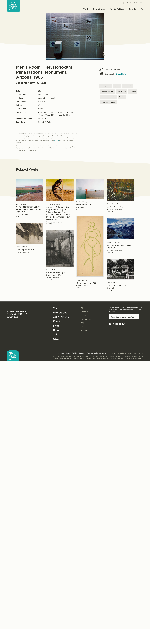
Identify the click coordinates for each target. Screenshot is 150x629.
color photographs (108, 102)
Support (84, 331)
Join (135, 3)
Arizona (122, 97)
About (83, 308)
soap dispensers (107, 91)
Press (83, 327)
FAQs (83, 323)
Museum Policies (71, 353)
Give (141, 3)
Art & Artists (61, 316)
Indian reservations (108, 97)
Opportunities (86, 319)
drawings (132, 91)
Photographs (105, 86)
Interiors (117, 86)
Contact (84, 315)
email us (56, 140)
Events (57, 321)
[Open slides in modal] (104, 55)
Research (84, 312)
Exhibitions (60, 312)
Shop (122, 3)
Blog (129, 3)
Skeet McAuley (122, 74)
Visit (56, 308)
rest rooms (127, 86)
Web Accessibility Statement (96, 353)
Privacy (81, 353)
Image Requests (58, 353)
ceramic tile (121, 91)
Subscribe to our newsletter (123, 317)
